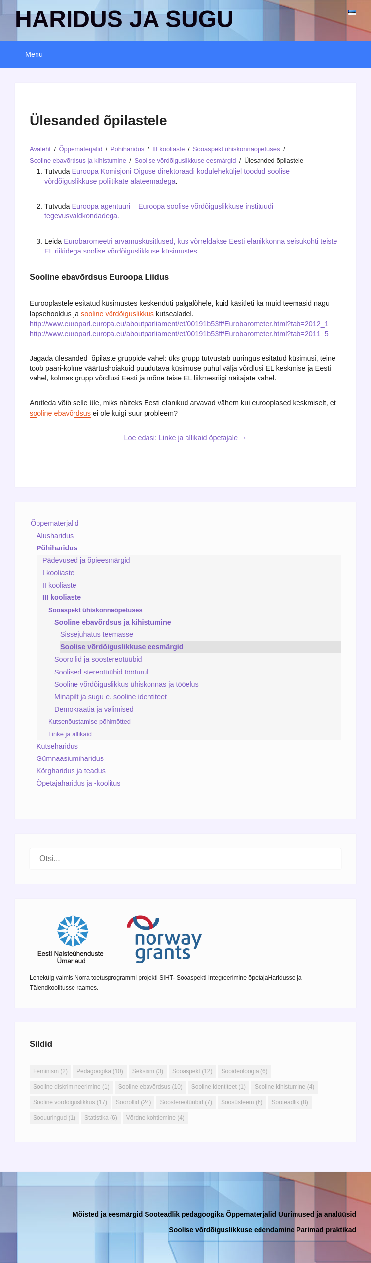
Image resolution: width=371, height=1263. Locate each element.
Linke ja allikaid (70, 734)
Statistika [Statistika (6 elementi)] (100, 1117)
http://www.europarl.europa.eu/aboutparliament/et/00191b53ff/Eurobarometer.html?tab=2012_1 (179, 324)
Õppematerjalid (55, 523)
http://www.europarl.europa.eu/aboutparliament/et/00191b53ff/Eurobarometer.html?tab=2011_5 (179, 333)
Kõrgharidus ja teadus (71, 771)
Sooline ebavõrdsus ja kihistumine (112, 622)
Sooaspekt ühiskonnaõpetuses (95, 610)
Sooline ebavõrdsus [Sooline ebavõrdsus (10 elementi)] (150, 1086)
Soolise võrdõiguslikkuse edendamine (231, 1230)
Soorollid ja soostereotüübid (98, 659)
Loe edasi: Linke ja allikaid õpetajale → (185, 438)
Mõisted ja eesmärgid (108, 1214)
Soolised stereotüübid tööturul (101, 672)
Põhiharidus (57, 548)
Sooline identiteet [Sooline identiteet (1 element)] (218, 1086)
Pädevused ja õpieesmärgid (86, 560)
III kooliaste (61, 597)
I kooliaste (58, 573)
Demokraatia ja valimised (94, 709)
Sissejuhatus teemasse (96, 634)
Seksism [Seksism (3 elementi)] (147, 1071)
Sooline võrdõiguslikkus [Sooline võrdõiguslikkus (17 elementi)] (70, 1102)
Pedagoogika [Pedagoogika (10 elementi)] (99, 1071)
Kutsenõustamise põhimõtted (89, 721)
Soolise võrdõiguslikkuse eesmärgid (122, 647)
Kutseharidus (57, 746)
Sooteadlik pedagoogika (184, 1214)
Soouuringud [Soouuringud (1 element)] (54, 1117)
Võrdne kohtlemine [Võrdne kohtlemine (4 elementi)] (155, 1117)
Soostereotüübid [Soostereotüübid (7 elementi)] (186, 1102)
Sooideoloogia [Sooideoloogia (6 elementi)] (245, 1071)
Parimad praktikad (326, 1230)
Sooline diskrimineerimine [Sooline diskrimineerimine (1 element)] (71, 1086)
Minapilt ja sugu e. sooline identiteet (110, 697)
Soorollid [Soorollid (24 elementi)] (133, 1102)
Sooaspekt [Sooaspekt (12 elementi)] (192, 1071)
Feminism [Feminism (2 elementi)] (50, 1071)
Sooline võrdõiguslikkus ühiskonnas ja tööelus (126, 684)
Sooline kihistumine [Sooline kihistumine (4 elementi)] (284, 1086)
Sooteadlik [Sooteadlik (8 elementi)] (290, 1102)
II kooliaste (59, 585)
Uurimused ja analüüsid (317, 1214)
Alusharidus (55, 536)
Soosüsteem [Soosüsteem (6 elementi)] (242, 1102)
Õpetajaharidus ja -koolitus (78, 783)
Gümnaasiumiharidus (70, 758)
